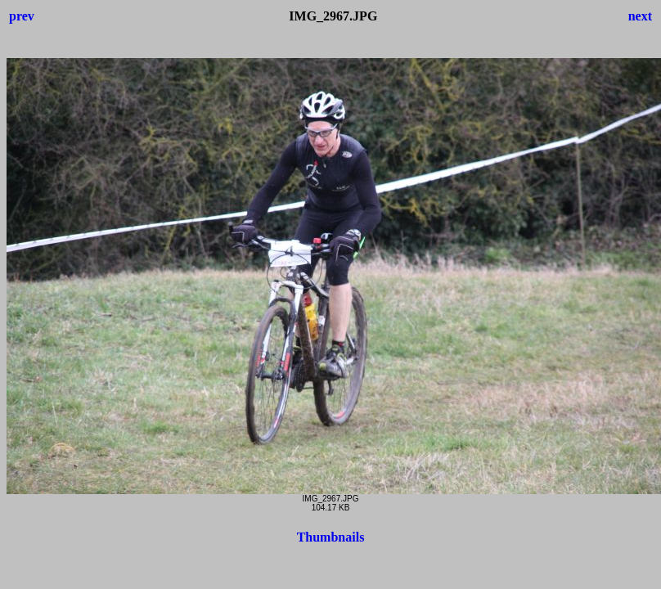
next (640, 16)
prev (21, 16)
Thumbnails (331, 537)
